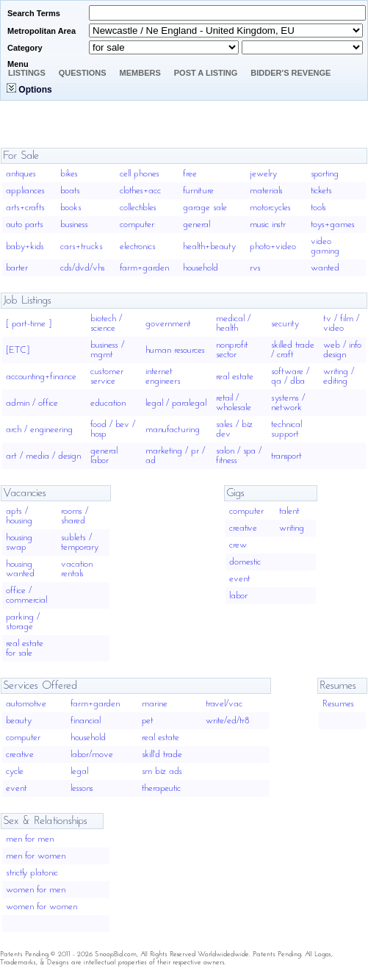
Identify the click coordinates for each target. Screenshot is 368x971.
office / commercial (26, 595)
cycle (15, 771)
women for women (41, 906)
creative (243, 528)
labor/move (92, 754)
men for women (35, 856)
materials (266, 191)
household (200, 268)
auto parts (24, 224)
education (108, 403)
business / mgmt (107, 349)
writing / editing (338, 376)
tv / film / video (341, 323)
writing (291, 528)
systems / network (288, 402)
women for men (35, 890)
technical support (286, 429)
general (196, 224)
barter (17, 268)
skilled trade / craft (292, 349)
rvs (255, 268)
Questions (83, 72)
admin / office (32, 403)
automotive (26, 704)
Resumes (338, 704)
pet (148, 720)
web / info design (342, 349)
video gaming (325, 246)
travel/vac (224, 704)
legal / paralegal (175, 403)
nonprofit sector (232, 349)
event (239, 579)
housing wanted (20, 568)
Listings (27, 72)
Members (140, 72)
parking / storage (23, 621)
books (71, 207)
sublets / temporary (79, 542)
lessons (82, 788)
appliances (25, 191)
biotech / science (106, 323)
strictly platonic (32, 873)
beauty (19, 720)
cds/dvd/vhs (82, 268)
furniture (198, 191)
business (74, 224)
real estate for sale (24, 648)
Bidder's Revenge (290, 72)
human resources (175, 350)
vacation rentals (77, 568)
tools (318, 207)
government (168, 324)
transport (286, 456)
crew (238, 545)
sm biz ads (162, 771)
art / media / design (43, 456)
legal (79, 771)
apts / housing (19, 516)
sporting (325, 174)
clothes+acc (140, 191)
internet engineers (163, 376)
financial (86, 720)
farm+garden (144, 268)
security (285, 324)
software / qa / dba (290, 376)
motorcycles (270, 207)
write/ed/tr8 (228, 720)
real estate (234, 376)
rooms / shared (74, 516)
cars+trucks (81, 246)
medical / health (233, 323)
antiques (21, 174)
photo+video (273, 246)
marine (154, 704)
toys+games (333, 224)
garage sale (205, 207)
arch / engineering (39, 429)
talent (289, 511)
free (190, 174)
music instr (268, 224)
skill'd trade (162, 754)
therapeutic (161, 788)
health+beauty (209, 246)
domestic (245, 562)
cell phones (139, 174)
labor (238, 596)
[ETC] (17, 350)
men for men (30, 839)
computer (137, 224)
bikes (69, 174)
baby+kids (25, 246)
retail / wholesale (233, 402)
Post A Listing (206, 72)
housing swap (19, 542)
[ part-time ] (28, 324)
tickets (321, 191)
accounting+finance (41, 376)
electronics (138, 246)
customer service (106, 376)
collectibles (138, 207)
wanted (325, 268)
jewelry (263, 174)
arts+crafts (25, 207)
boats (70, 191)
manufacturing (172, 429)
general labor (104, 455)
